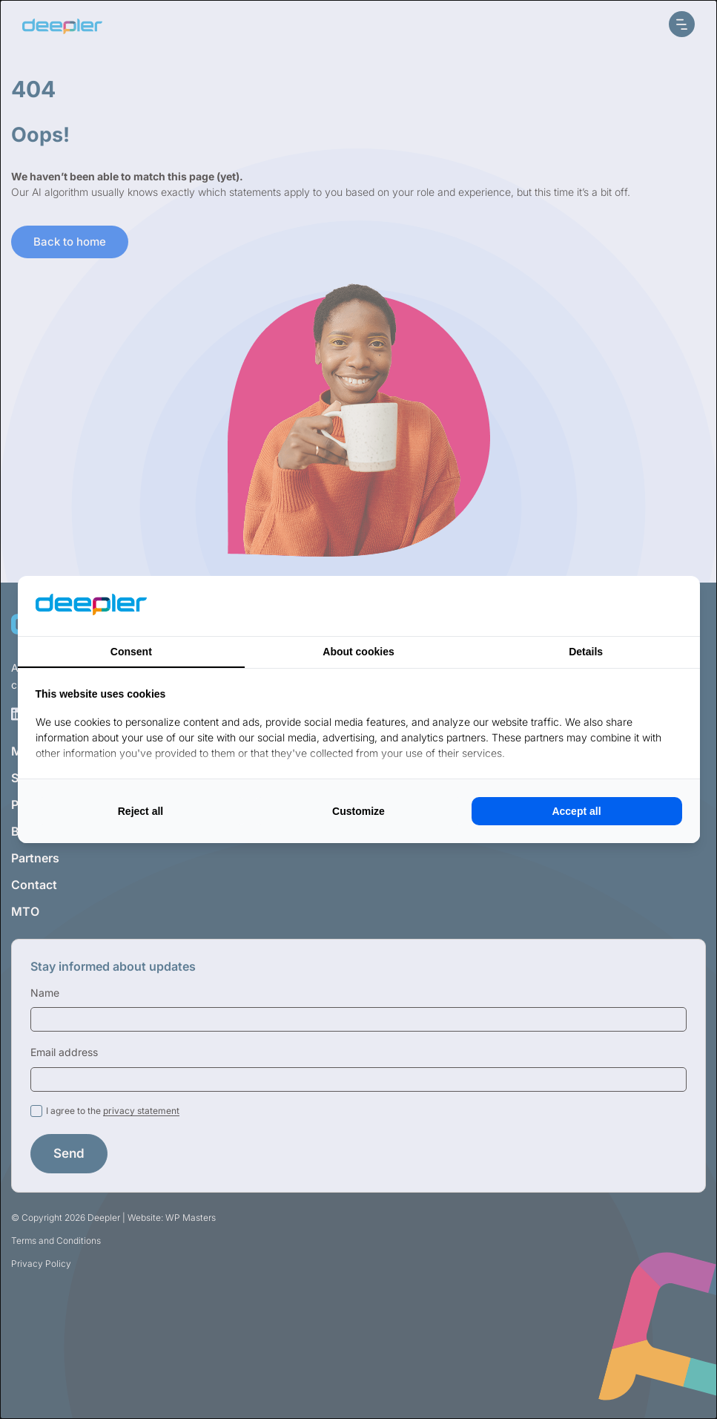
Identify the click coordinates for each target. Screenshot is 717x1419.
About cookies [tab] (358, 652)
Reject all (140, 811)
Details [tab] (586, 652)
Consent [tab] (131, 652)
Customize (358, 811)
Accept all (576, 811)
